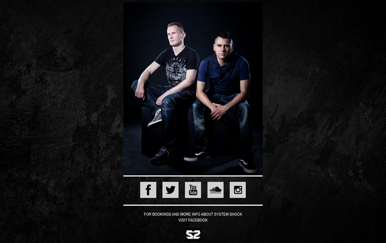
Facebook (197, 220)
